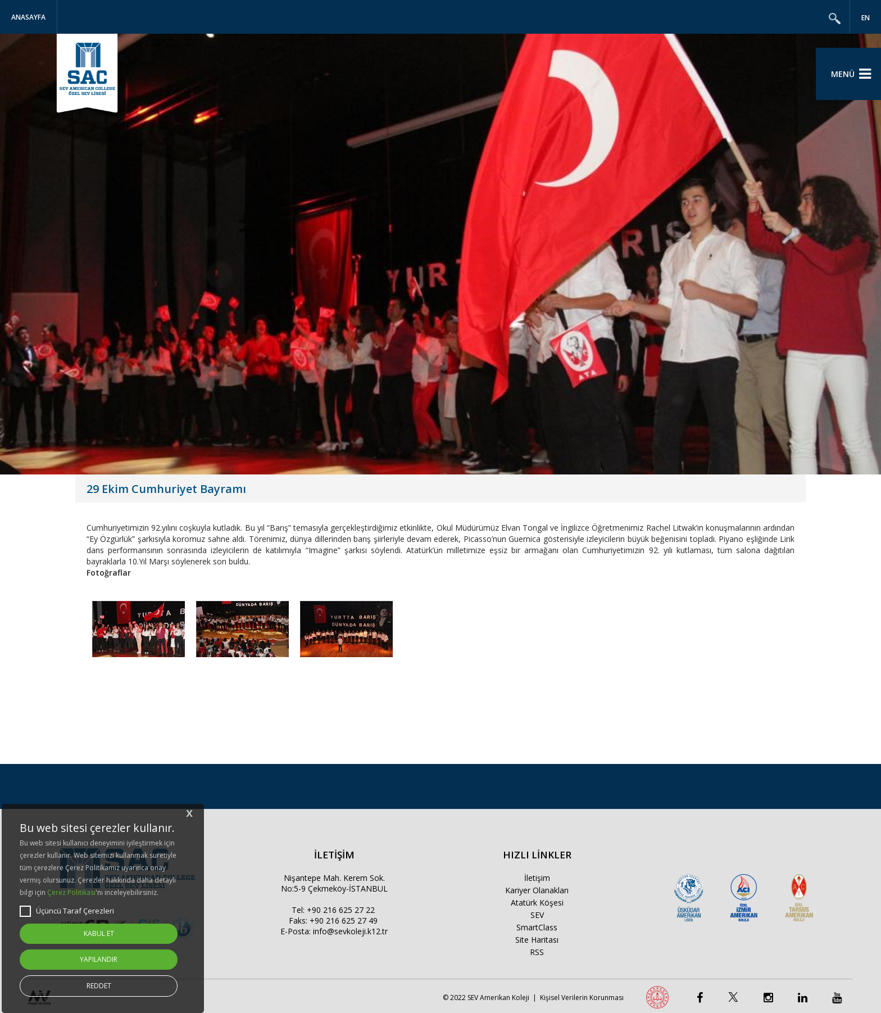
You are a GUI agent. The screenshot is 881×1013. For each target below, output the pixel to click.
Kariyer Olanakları (537, 890)
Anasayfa (28, 17)
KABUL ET (99, 933)
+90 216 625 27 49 (344, 920)
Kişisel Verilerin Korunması (582, 997)
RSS (537, 952)
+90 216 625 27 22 (341, 910)
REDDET (99, 986)
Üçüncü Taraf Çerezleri (67, 911)
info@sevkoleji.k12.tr (350, 931)
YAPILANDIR (98, 959)
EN (865, 17)
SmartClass (536, 927)
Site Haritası (536, 939)
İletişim (537, 877)
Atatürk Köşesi (537, 902)
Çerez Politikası (71, 892)
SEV (537, 915)
